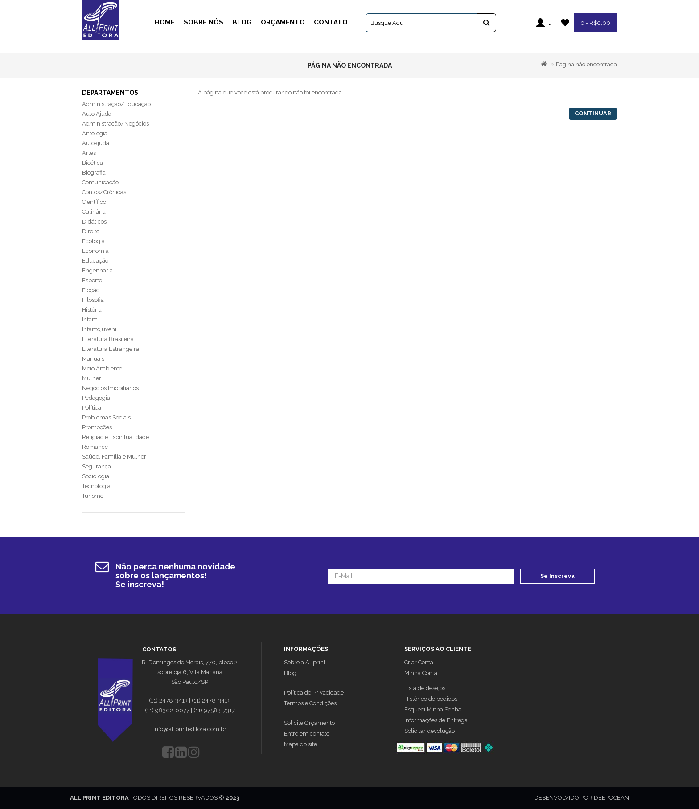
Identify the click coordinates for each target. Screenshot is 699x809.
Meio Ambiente (102, 368)
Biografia (94, 172)
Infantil (91, 319)
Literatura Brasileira (108, 339)
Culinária (94, 211)
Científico (94, 202)
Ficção (90, 290)
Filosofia (93, 300)
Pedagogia (96, 397)
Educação (95, 260)
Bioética (92, 162)
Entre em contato (306, 733)
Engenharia (97, 270)
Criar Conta (418, 662)
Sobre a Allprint (304, 662)
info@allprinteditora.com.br (189, 729)
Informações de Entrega (436, 720)
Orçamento (283, 22)
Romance (95, 446)
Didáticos (94, 221)
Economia (95, 251)
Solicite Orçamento (309, 723)
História (92, 309)
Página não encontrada (586, 64)
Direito (90, 231)
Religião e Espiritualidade (115, 437)
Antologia (94, 133)
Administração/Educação (116, 104)
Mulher (91, 378)
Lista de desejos (424, 688)
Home (165, 22)
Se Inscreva (557, 576)
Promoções (97, 427)
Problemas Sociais (106, 417)
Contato (331, 22)
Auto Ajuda (96, 113)
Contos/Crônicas (104, 192)
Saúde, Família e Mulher (114, 456)
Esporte (92, 280)
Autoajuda (95, 143)
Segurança (96, 466)
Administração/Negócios (115, 123)
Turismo (92, 495)
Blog (242, 22)
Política (91, 407)
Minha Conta (420, 673)
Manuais (93, 358)
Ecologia (93, 241)
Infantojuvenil (100, 329)
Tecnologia (96, 486)
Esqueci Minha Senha (432, 709)
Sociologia (95, 476)
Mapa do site (300, 744)
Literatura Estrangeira (110, 349)
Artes (89, 153)
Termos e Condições (310, 703)
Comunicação (100, 182)
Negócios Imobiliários (110, 388)
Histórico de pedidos (430, 698)
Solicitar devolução (429, 731)
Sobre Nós (203, 22)
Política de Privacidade (314, 692)
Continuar (593, 113)
